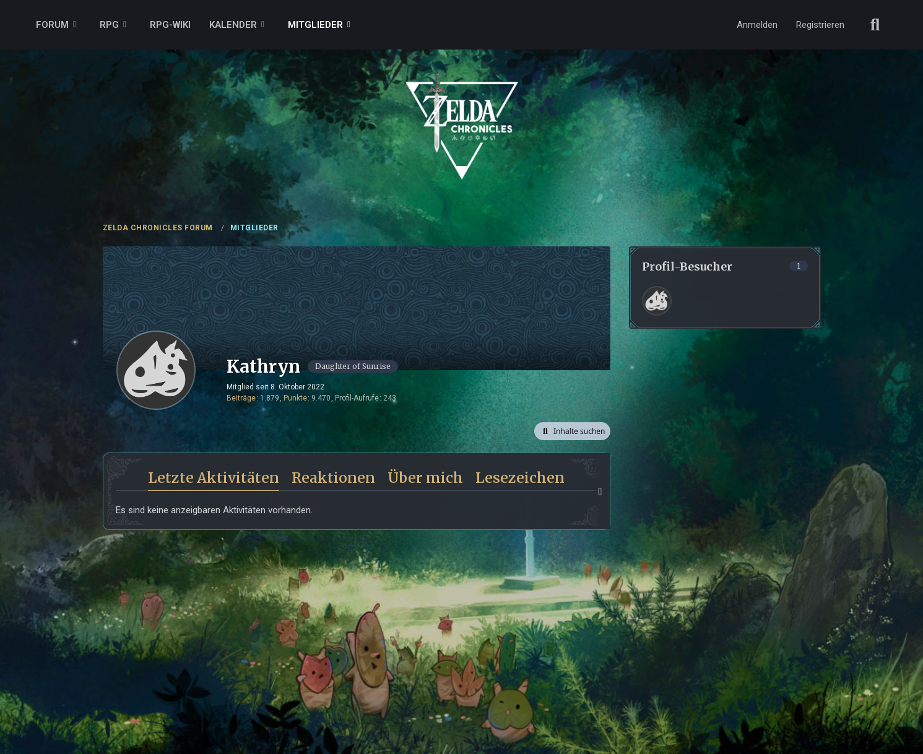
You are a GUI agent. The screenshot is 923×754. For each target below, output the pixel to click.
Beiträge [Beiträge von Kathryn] (241, 398)
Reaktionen (333, 478)
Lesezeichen (520, 478)
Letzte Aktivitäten (213, 478)
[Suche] (875, 24)
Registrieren (820, 24)
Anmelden (757, 24)
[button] (572, 431)
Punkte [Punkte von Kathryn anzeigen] (295, 398)
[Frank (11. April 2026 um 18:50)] (657, 301)
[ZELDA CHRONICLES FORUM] (462, 111)
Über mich (425, 478)
